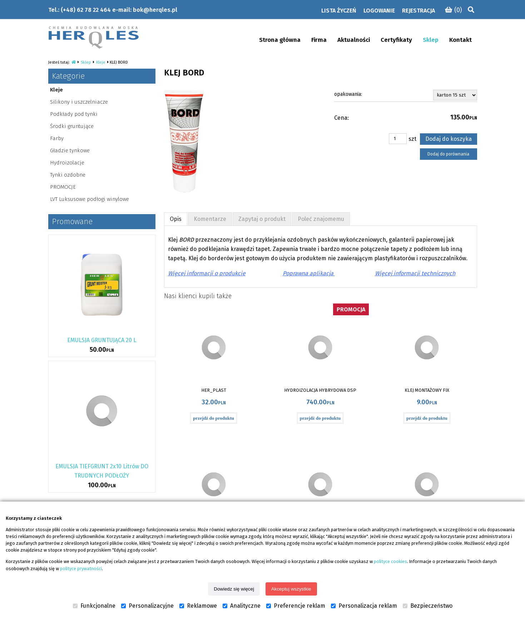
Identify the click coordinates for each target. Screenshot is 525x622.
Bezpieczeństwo (427, 606)
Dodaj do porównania (448, 154)
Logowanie (379, 10)
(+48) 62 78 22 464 (86, 9)
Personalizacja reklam (364, 606)
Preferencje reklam (295, 606)
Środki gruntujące (72, 126)
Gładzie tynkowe (70, 150)
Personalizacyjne (147, 606)
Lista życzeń (338, 10)
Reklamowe (198, 606)
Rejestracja (418, 10)
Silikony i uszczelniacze (79, 102)
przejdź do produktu (213, 418)
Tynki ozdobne (67, 175)
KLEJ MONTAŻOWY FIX (427, 390)
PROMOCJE (63, 187)
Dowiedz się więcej (234, 589)
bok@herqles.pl (155, 9)
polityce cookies (390, 561)
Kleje (100, 62)
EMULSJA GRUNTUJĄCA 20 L (101, 340)
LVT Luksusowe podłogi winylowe (89, 199)
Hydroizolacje (67, 162)
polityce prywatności (81, 568)
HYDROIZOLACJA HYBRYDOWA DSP (320, 390)
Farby (57, 138)
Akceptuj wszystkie (291, 589)
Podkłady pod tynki (74, 114)
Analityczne (242, 606)
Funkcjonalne (94, 606)
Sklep (86, 62)
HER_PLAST (213, 390)
